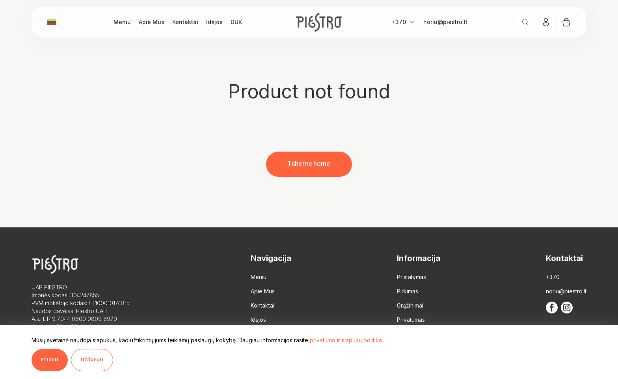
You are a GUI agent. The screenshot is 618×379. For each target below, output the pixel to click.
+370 (398, 22)
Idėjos (214, 22)
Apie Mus (151, 22)
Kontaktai (185, 22)
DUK (236, 22)
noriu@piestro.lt (445, 22)
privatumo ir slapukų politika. (346, 340)
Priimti (49, 359)
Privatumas (411, 319)
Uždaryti (92, 359)
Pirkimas (407, 291)
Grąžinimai (410, 305)
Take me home (309, 164)
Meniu (122, 22)
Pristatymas (411, 277)
